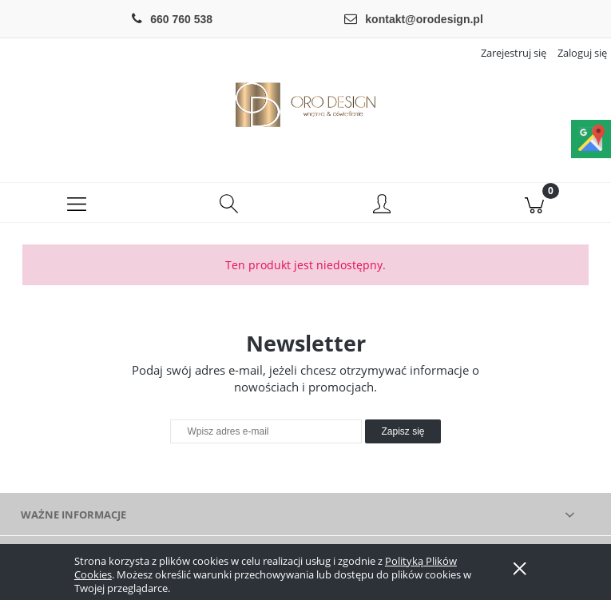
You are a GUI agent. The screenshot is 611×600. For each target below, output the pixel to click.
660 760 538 (181, 19)
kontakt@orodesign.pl (423, 19)
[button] (76, 203)
